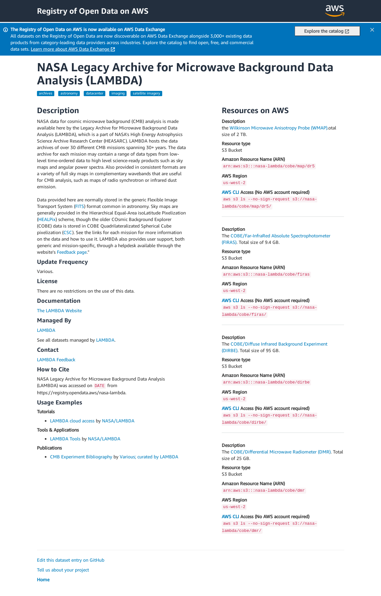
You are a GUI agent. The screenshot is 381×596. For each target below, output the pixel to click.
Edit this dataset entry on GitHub (70, 560)
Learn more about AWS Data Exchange (73, 49)
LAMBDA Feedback (56, 359)
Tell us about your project (63, 569)
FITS (79, 206)
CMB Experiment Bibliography (81, 456)
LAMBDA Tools (65, 438)
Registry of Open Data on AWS (92, 10)
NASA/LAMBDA (118, 420)
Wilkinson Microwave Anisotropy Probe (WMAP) (278, 127)
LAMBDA (46, 330)
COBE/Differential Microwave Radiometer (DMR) (281, 451)
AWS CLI (230, 192)
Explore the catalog (326, 31)
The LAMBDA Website (59, 310)
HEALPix (47, 219)
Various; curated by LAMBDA (149, 456)
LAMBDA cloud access (72, 420)
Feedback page (72, 252)
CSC (67, 232)
